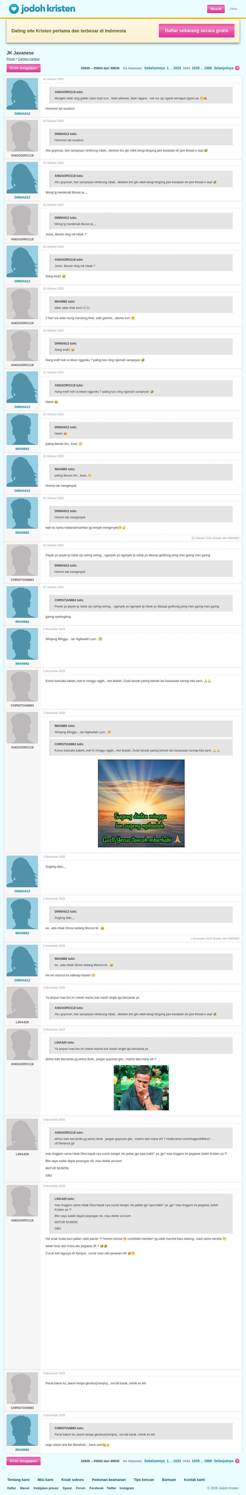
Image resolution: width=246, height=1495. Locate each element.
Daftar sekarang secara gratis (196, 30)
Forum (11, 59)
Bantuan (169, 1480)
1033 (177, 68)
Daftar (233, 8)
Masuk (215, 9)
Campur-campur (29, 59)
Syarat (67, 1488)
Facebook (96, 1488)
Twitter (111, 1488)
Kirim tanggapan (23, 68)
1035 (196, 68)
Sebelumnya (154, 68)
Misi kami (45, 1480)
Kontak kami (194, 1480)
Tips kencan (144, 1480)
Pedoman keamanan (109, 1480)
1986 (208, 68)
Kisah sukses (72, 1480)
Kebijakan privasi (46, 1488)
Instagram (126, 1488)
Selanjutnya (226, 68)
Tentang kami (18, 1480)
